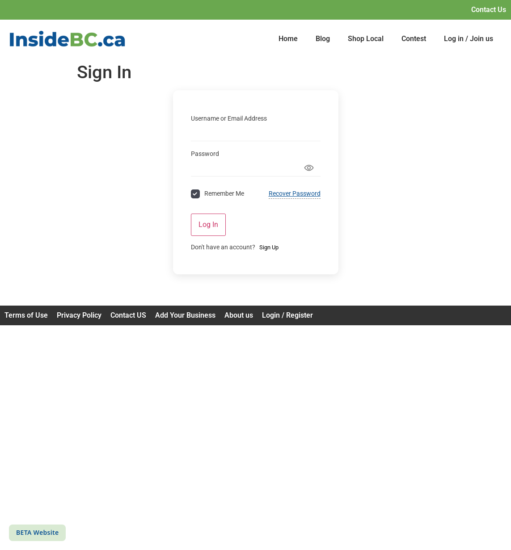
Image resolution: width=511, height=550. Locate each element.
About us (238, 315)
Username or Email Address (229, 118)
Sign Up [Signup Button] (269, 247)
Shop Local (366, 38)
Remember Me (224, 193)
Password (205, 154)
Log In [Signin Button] (208, 224)
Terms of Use (26, 315)
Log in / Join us (468, 38)
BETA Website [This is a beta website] (37, 532)
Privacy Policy (79, 315)
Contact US (128, 315)
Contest (413, 38)
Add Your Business (185, 315)
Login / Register (287, 315)
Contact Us (488, 9)
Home (288, 38)
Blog (323, 38)
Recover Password (295, 193)
